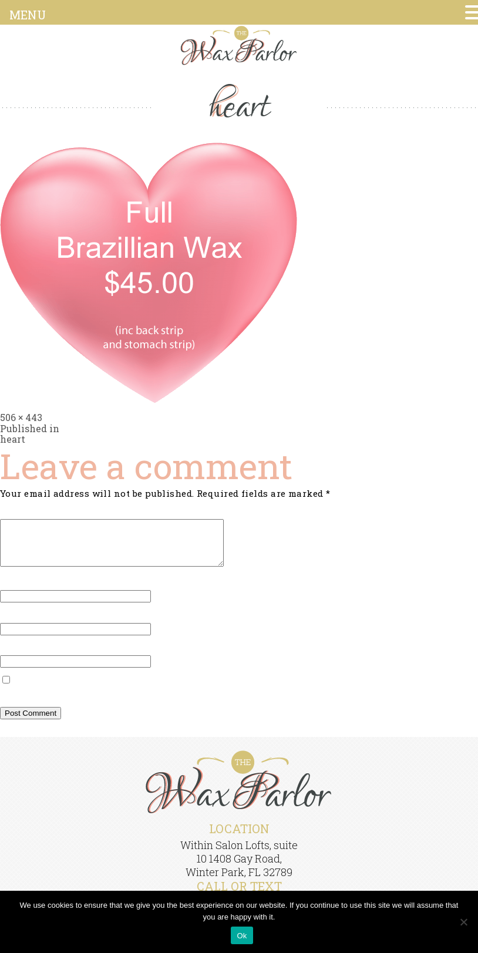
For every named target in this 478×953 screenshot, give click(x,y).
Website (18, 657)
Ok (242, 935)
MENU (27, 14)
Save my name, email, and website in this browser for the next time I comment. (184, 703)
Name (17, 592)
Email (17, 624)
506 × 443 (21, 417)
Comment (25, 513)
